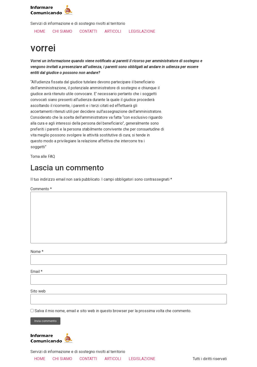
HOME (39, 31)
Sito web (38, 291)
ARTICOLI (113, 31)
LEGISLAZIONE (142, 31)
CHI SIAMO (62, 31)
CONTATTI (88, 31)
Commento (41, 189)
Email (36, 272)
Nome (36, 252)
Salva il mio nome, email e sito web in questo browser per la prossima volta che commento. (113, 311)
